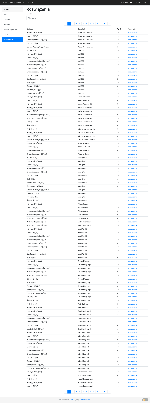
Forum (6, 35)
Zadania (7, 20)
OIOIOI (4, 3)
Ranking (7, 25)
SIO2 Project (85, 400)
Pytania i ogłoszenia (11, 30)
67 (105, 23)
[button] (21, 2)
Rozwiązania (8, 40)
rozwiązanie (132, 33)
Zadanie (29, 14)
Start (5, 14)
